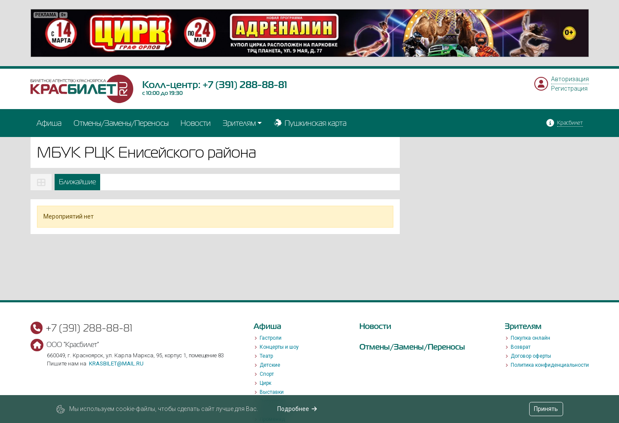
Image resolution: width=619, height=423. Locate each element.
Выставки (272, 392)
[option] (310, 33)
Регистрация (569, 88)
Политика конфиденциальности (550, 365)
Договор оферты (531, 356)
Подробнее (297, 408)
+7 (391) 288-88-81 (244, 84)
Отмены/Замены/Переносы (121, 123)
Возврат (520, 347)
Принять (546, 408)
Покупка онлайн (530, 338)
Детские (270, 365)
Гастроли (271, 338)
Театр (266, 356)
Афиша (49, 123)
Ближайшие (77, 181)
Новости (196, 123)
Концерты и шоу (279, 347)
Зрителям (239, 123)
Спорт (267, 374)
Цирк (265, 383)
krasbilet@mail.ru (116, 363)
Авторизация (570, 79)
